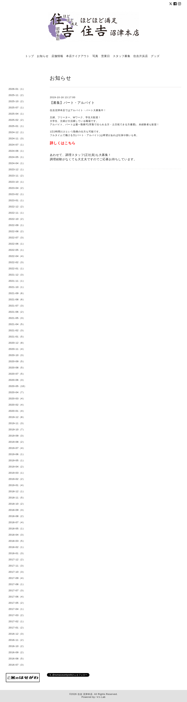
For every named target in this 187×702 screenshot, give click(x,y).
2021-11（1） (17, 281)
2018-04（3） (17, 534)
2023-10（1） (17, 181)
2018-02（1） (17, 547)
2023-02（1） (17, 194)
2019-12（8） (17, 417)
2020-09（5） (17, 361)
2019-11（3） (17, 423)
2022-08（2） (17, 231)
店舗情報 (57, 56)
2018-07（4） (17, 522)
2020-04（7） (17, 392)
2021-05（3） (17, 318)
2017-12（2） (17, 559)
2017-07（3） (17, 590)
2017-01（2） (17, 627)
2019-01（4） (17, 485)
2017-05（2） (17, 602)
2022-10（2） (17, 219)
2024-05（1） (17, 157)
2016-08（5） (17, 658)
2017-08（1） (17, 584)
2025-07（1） (17, 107)
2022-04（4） (17, 256)
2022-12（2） (17, 206)
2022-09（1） (17, 225)
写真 (95, 56)
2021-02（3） (17, 330)
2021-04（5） (17, 324)
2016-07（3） (17, 664)
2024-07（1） (17, 144)
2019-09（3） (17, 435)
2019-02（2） (17, 479)
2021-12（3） (17, 274)
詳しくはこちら (62, 143)
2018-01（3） (17, 553)
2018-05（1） (17, 528)
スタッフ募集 (121, 56)
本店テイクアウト (77, 56)
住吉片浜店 (140, 56)
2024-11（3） (17, 138)
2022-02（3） (17, 262)
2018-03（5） (17, 541)
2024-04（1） (17, 163)
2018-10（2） (17, 503)
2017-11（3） (17, 565)
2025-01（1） (17, 126)
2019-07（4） (17, 448)
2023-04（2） (17, 188)
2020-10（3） (17, 355)
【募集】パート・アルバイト (74, 103)
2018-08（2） (17, 516)
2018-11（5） (17, 497)
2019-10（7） (17, 429)
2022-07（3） (17, 237)
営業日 (105, 56)
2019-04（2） (17, 466)
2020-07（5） (17, 373)
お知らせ (43, 56)
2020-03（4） (17, 398)
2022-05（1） (17, 250)
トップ (29, 56)
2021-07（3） (17, 305)
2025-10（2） (17, 101)
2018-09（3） (17, 510)
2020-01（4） (17, 411)
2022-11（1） (17, 212)
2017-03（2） (17, 615)
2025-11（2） (17, 95)
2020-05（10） (18, 386)
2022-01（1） (17, 268)
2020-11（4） (17, 349)
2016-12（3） (17, 633)
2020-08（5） (17, 367)
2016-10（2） (17, 646)
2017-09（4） (17, 578)
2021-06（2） (17, 311)
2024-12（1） (17, 132)
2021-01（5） (17, 336)
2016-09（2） (17, 652)
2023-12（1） (17, 169)
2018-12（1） (17, 491)
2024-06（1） (17, 151)
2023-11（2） (17, 175)
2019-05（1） (17, 460)
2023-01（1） (17, 200)
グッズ (155, 56)
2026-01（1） (17, 89)
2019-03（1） (17, 472)
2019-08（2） (17, 442)
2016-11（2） (17, 640)
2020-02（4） (17, 404)
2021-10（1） (17, 287)
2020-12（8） (17, 342)
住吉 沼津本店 (85, 694)
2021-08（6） (17, 299)
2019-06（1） (17, 454)
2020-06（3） (17, 380)
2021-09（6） (17, 293)
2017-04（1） (17, 609)
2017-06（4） (17, 596)
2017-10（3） (17, 572)
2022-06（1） (17, 243)
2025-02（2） (17, 120)
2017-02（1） (17, 621)
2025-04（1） (17, 113)
